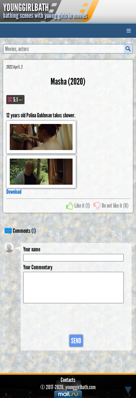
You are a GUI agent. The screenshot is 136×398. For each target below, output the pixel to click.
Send (76, 340)
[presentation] (71, 319)
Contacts (68, 380)
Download (13, 191)
